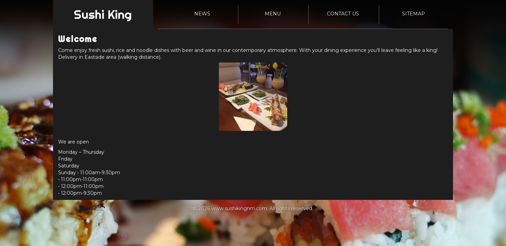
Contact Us (343, 14)
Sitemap (413, 14)
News (202, 14)
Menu (273, 14)
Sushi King (103, 14)
